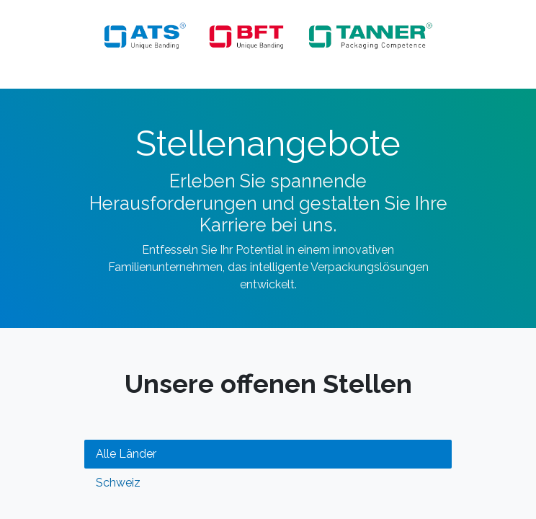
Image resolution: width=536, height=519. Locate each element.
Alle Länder (126, 454)
